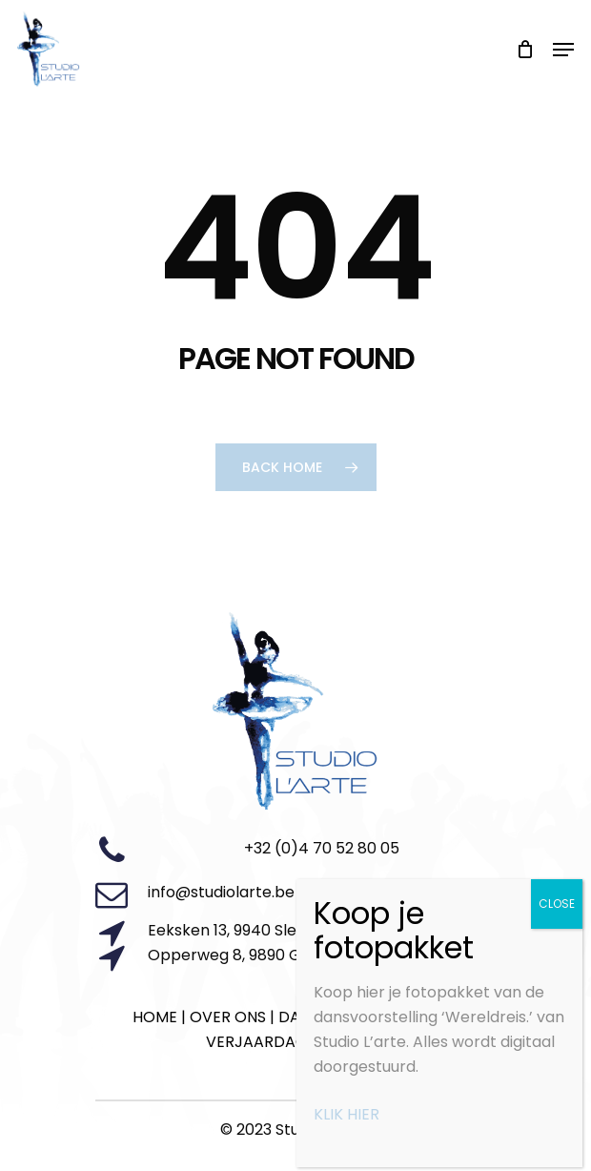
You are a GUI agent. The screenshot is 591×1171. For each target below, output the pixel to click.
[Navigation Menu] (563, 49)
